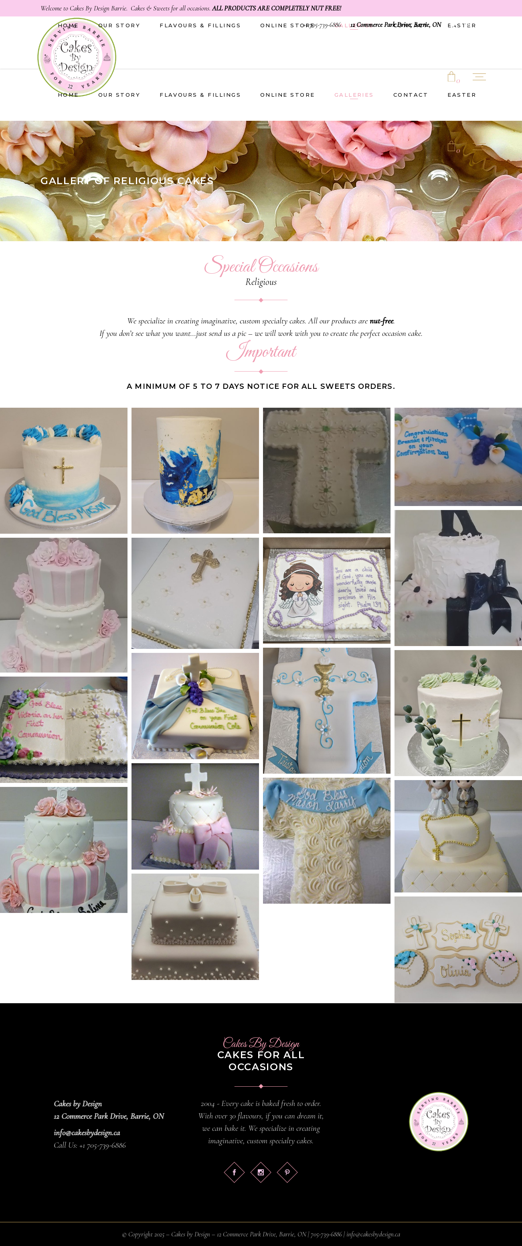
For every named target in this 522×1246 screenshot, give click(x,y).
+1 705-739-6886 (322, 24)
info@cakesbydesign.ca (87, 1133)
